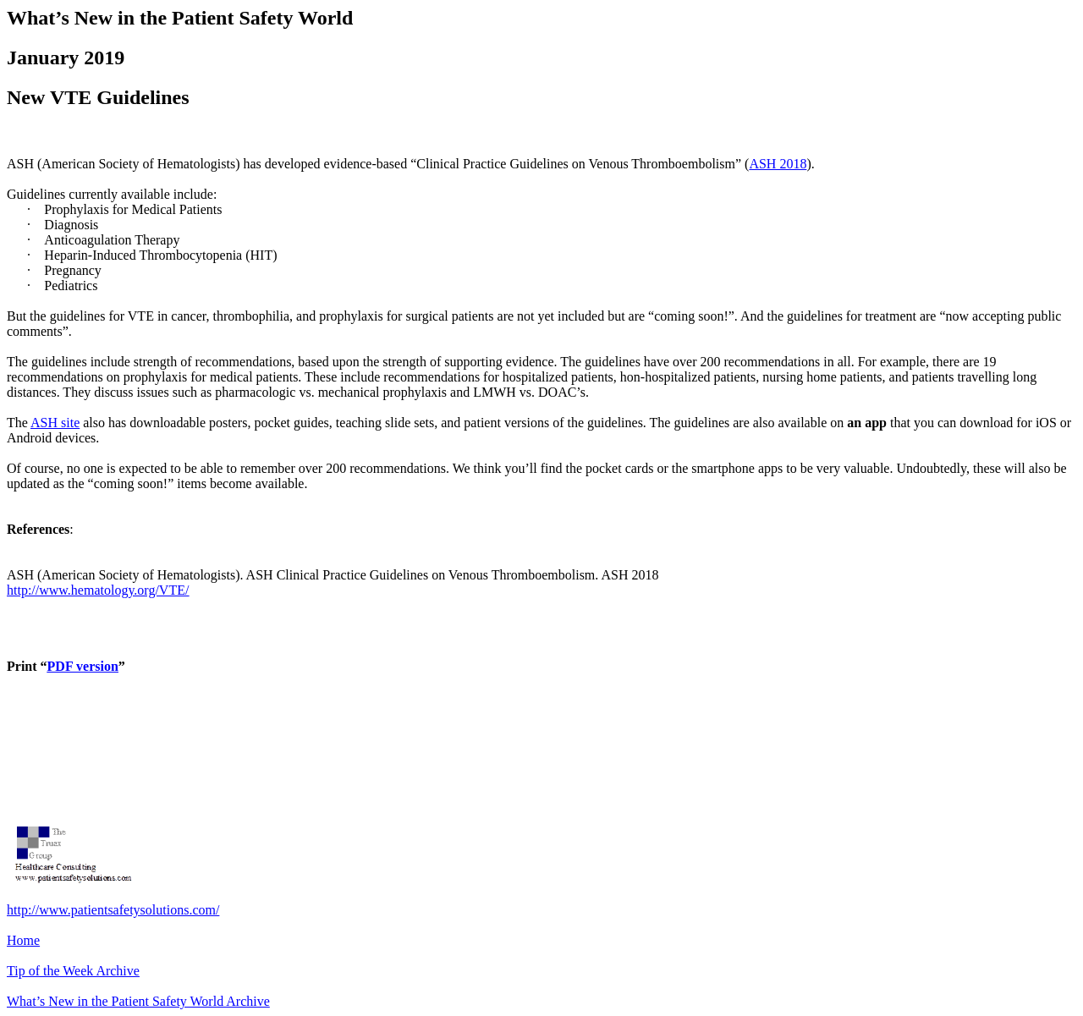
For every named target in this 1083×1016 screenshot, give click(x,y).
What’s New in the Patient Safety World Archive (138, 1001)
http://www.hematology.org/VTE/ (98, 590)
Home (23, 940)
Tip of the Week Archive (73, 971)
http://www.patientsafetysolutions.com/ (113, 910)
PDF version (82, 666)
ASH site (55, 422)
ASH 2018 (777, 164)
